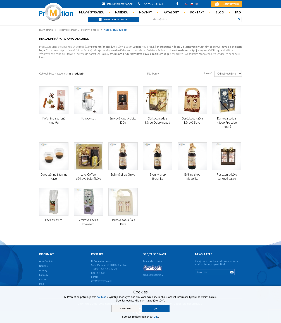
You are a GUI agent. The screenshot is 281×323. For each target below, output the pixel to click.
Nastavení (125, 308)
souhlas (101, 296)
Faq (238, 12)
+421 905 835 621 (150, 4)
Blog (220, 12)
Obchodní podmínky (153, 275)
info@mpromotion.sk (117, 4)
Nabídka (121, 12)
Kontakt (197, 12)
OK (155, 308)
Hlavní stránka (91, 12)
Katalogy (171, 12)
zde (156, 316)
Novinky (145, 12)
